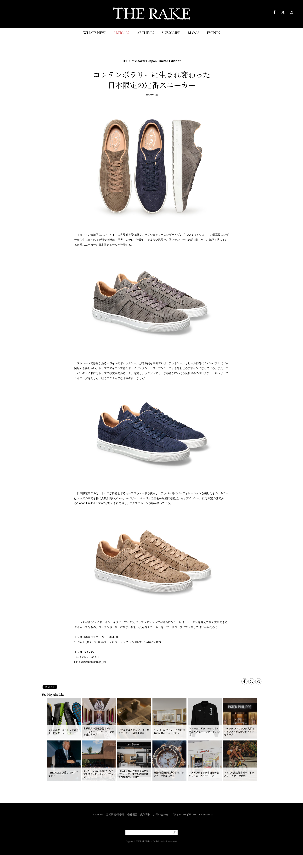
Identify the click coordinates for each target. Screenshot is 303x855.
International (206, 814)
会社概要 (132, 814)
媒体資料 (145, 814)
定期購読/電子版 (115, 814)
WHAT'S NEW (94, 33)
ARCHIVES (145, 33)
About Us (98, 814)
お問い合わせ (160, 814)
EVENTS (213, 33)
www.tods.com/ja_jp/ (93, 661)
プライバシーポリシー (183, 814)
